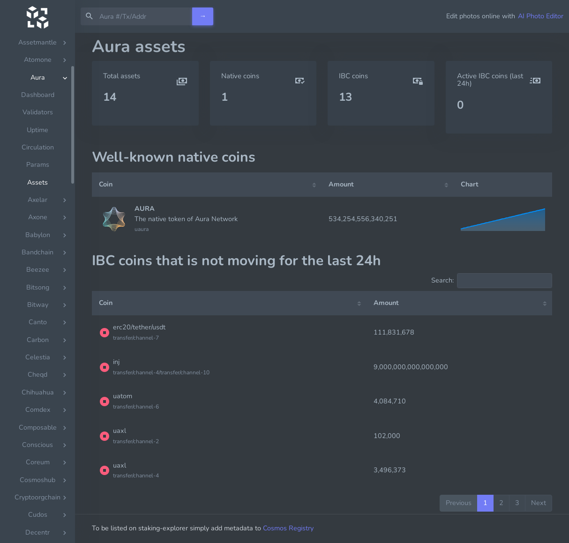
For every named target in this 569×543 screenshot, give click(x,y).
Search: (491, 280)
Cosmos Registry (288, 528)
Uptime (37, 140)
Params (37, 175)
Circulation (38, 158)
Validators (37, 123)
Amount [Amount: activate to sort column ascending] (341, 184)
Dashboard (37, 105)
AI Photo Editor (540, 16)
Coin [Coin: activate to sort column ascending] (105, 184)
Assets (37, 193)
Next (538, 502)
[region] (37, 288)
